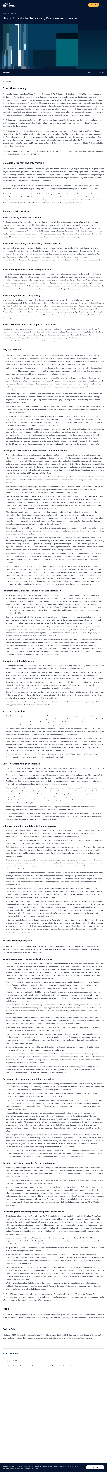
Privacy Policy (33, 1468)
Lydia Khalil (6, 73)
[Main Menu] (102, 5)
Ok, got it (95, 1467)
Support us (94, 5)
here (4, 1320)
